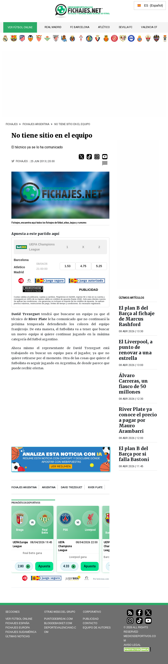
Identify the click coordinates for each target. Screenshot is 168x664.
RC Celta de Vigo (80, 38)
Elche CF (148, 38)
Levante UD (156, 38)
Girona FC (114, 38)
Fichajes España (17, 623)
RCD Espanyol (139, 38)
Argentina (48, 487)
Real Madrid (53, 27)
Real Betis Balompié (47, 38)
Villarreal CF (72, 38)
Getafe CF (89, 38)
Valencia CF (149, 27)
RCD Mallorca (106, 38)
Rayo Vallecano (122, 38)
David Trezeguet (71, 487)
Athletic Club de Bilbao (55, 38)
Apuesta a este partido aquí (35, 234)
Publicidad (91, 618)
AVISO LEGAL (132, 644)
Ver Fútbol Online (20, 27)
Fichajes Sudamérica (20, 632)
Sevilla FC (125, 27)
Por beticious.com (101, 579)
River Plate (95, 487)
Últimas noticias (17, 636)
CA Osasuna (97, 38)
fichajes (22, 161)
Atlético (104, 27)
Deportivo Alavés (131, 38)
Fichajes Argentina (24, 487)
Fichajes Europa (17, 627)
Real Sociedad (64, 38)
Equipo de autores (97, 627)
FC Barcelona (79, 27)
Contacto (90, 623)
